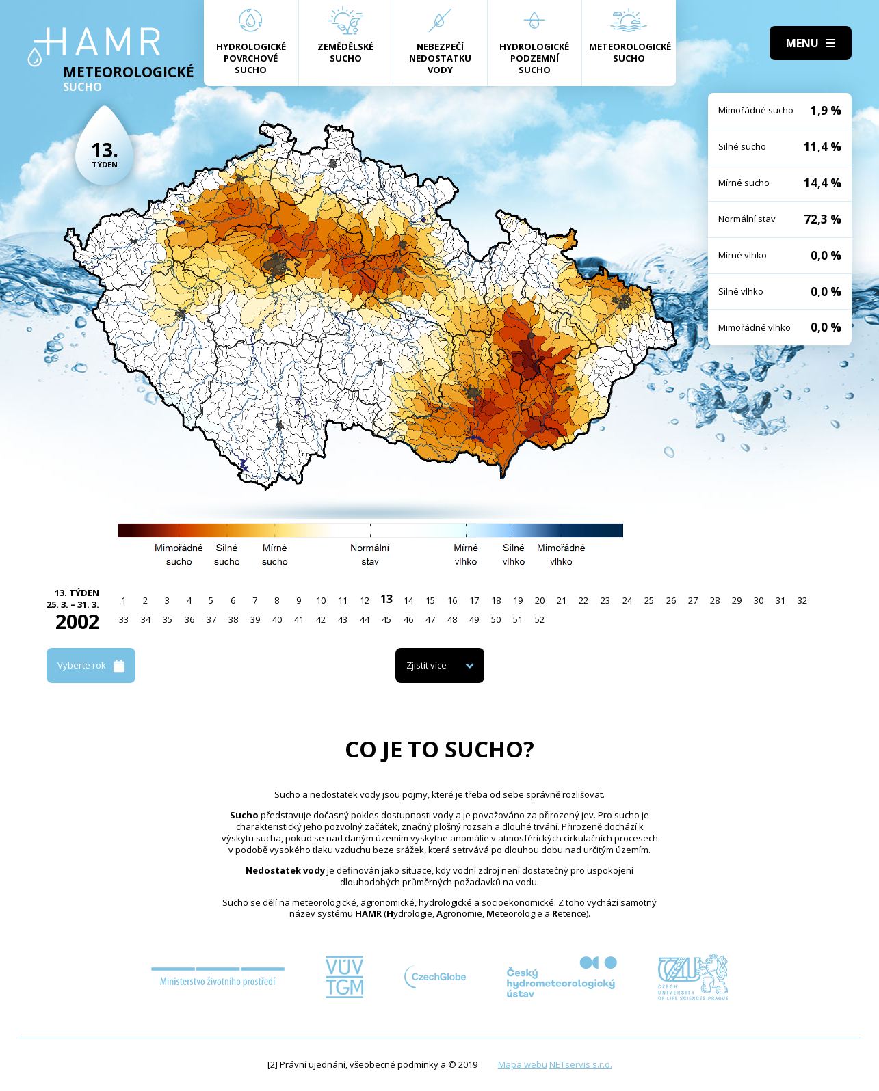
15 (430, 600)
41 (299, 619)
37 (211, 619)
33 (124, 619)
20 (540, 600)
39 (255, 619)
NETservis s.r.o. (580, 1064)
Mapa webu (522, 1064)
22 (583, 600)
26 (671, 600)
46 (408, 619)
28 (715, 600)
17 (474, 600)
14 (408, 600)
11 (342, 600)
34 (145, 619)
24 (627, 600)
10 (321, 600)
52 (540, 619)
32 (802, 600)
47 (430, 619)
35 (167, 619)
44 (364, 619)
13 (386, 598)
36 (189, 619)
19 (518, 600)
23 (605, 600)
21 (561, 600)
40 (277, 619)
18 (496, 600)
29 (737, 600)
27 (693, 600)
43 (342, 619)
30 (758, 600)
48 (452, 619)
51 (518, 619)
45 (386, 619)
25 (649, 600)
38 (233, 619)
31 (780, 600)
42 (321, 619)
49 (474, 619)
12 (364, 600)
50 (496, 619)
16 (452, 600)
